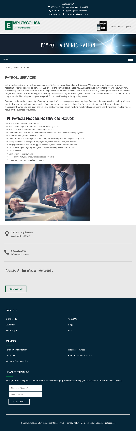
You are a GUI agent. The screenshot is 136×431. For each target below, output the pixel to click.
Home (8, 68)
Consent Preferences (105, 423)
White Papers (12, 330)
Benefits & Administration (80, 355)
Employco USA (68, 4)
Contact (112, 26)
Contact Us (16, 289)
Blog (70, 324)
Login (120, 26)
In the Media (11, 319)
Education (10, 324)
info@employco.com (76, 10)
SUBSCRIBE (19, 402)
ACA (70, 330)
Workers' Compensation (17, 361)
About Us (72, 319)
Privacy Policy (73, 423)
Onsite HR (10, 355)
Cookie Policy (87, 423)
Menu (68, 59)
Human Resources (76, 349)
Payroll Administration (16, 349)
